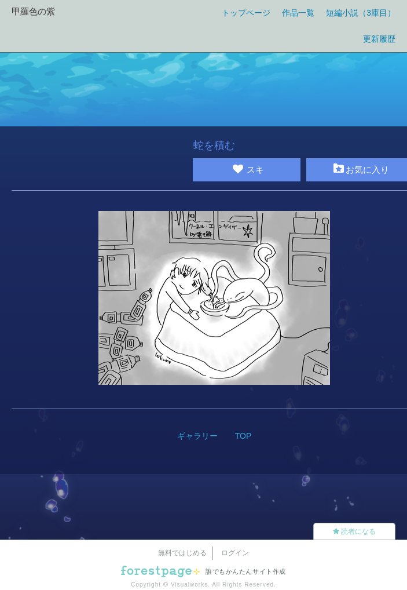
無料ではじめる (182, 553)
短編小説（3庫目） (360, 12)
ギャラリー (197, 435)
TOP (243, 435)
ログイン (235, 553)
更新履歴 (379, 38)
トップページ (246, 12)
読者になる (354, 531)
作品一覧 (298, 12)
